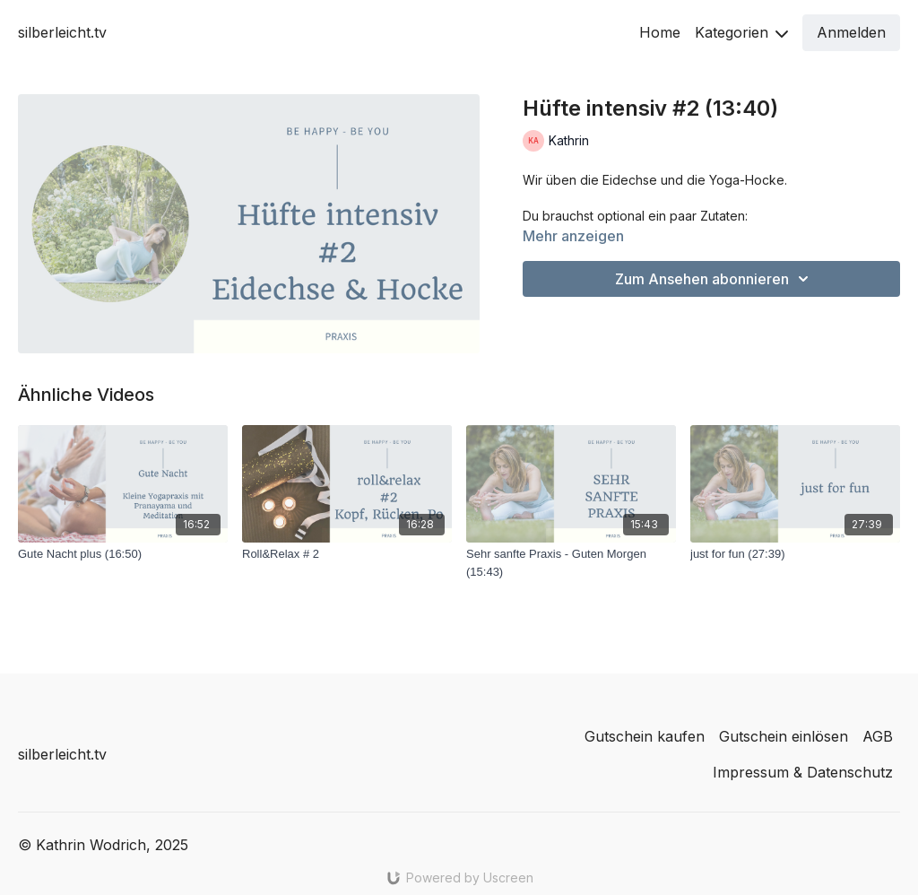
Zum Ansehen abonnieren (714, 279)
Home (659, 32)
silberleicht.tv (62, 32)
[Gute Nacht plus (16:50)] (123, 554)
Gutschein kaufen (645, 736)
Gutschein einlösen (783, 736)
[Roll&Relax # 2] (347, 554)
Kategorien (741, 32)
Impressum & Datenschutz (803, 772)
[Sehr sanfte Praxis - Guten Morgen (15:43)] (571, 562)
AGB (877, 736)
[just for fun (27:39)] (795, 554)
